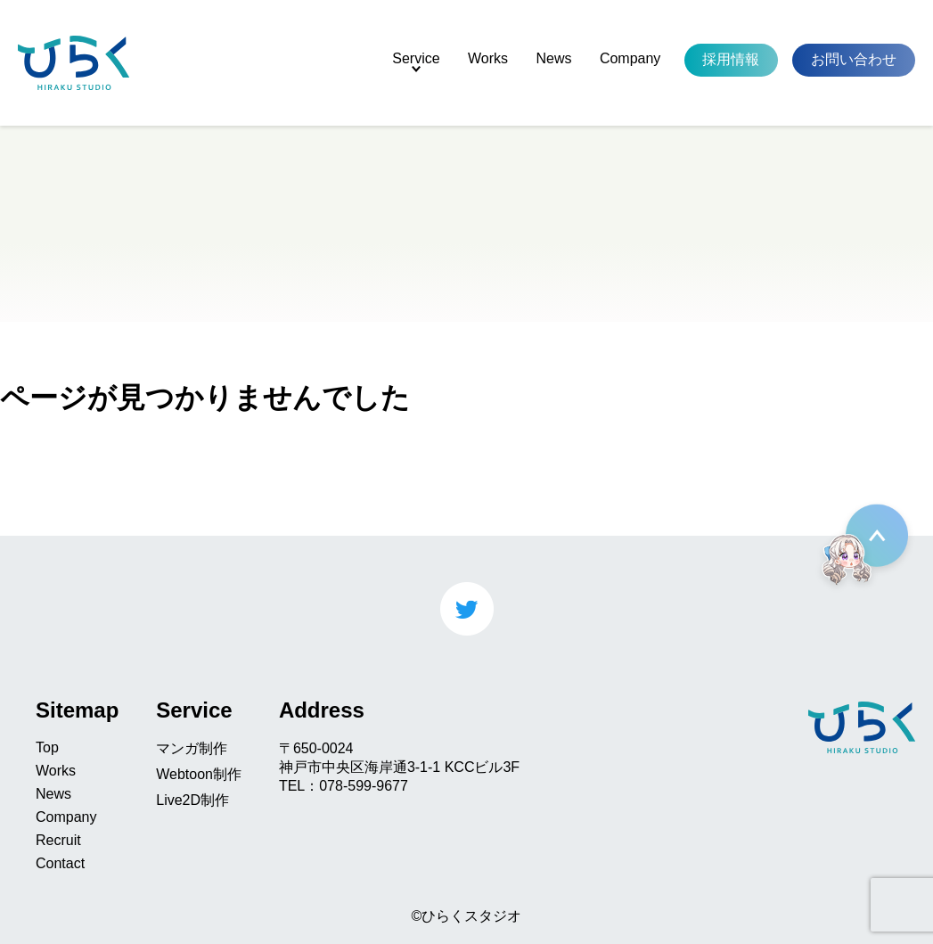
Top (47, 747)
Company (630, 58)
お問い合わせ (853, 59)
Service (415, 58)
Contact (60, 863)
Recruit (58, 840)
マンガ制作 (191, 748)
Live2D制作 (192, 800)
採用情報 (730, 59)
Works (488, 58)
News (553, 58)
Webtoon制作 (198, 774)
